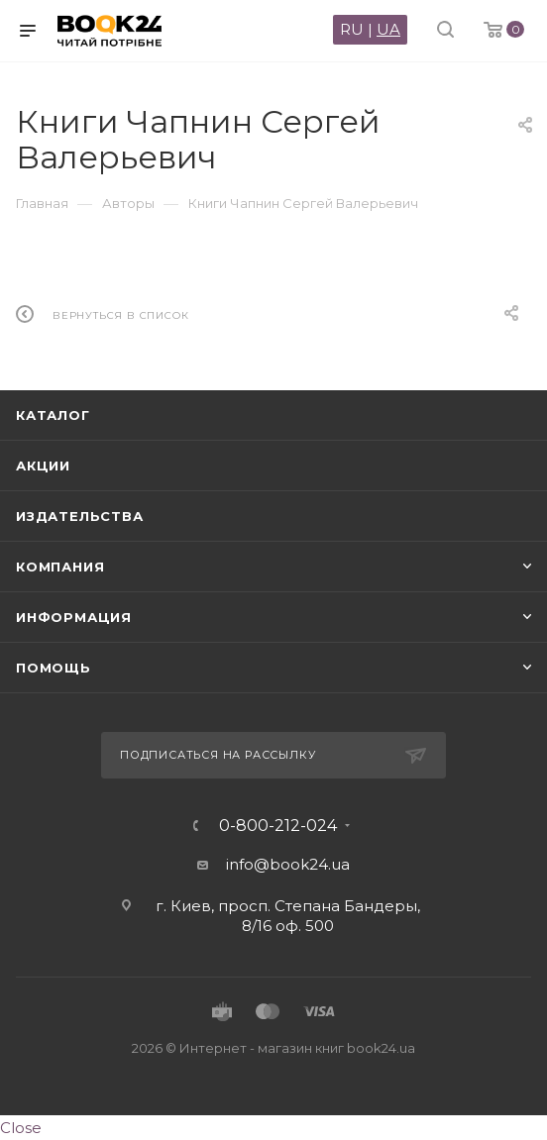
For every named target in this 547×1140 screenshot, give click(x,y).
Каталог (53, 415)
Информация (74, 617)
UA (388, 29)
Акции (43, 465)
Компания (60, 566)
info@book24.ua (288, 864)
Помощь (53, 667)
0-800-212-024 (278, 826)
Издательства (80, 516)
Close (21, 1127)
